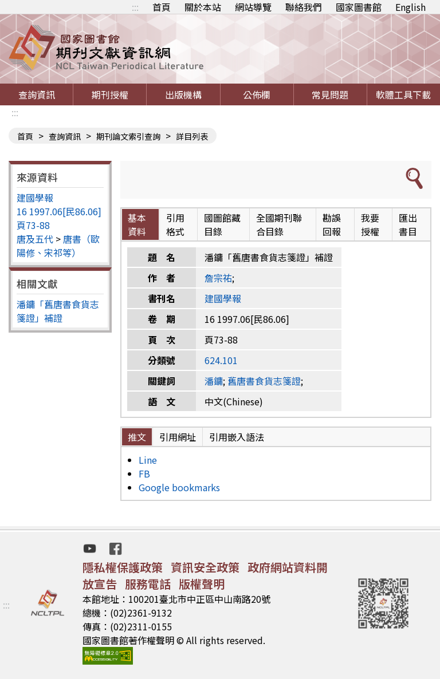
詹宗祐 (218, 278)
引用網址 (177, 437)
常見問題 (330, 94)
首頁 (161, 7)
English (410, 7)
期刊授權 (110, 94)
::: (135, 7)
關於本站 (202, 7)
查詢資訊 (36, 94)
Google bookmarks (179, 487)
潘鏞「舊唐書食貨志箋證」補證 (58, 311)
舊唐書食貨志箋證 (264, 381)
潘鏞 (214, 381)
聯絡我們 (303, 7)
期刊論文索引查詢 (128, 136)
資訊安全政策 (205, 567)
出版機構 (183, 94)
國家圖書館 (359, 7)
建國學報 (35, 197)
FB (144, 473)
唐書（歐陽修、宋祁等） (58, 245)
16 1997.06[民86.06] (59, 211)
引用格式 (175, 224)
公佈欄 (256, 94)
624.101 (221, 360)
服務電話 (148, 583)
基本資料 (137, 224)
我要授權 (370, 224)
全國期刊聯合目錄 (279, 224)
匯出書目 (408, 224)
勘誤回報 (332, 224)
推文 (137, 437)
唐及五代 (35, 239)
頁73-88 (33, 225)
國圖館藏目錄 (222, 224)
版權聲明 (202, 583)
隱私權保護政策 (122, 567)
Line (148, 460)
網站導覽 (253, 7)
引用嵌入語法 (236, 437)
